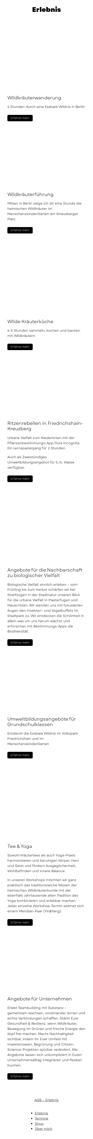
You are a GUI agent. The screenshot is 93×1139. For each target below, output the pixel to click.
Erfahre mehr (20, 118)
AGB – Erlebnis (46, 1100)
